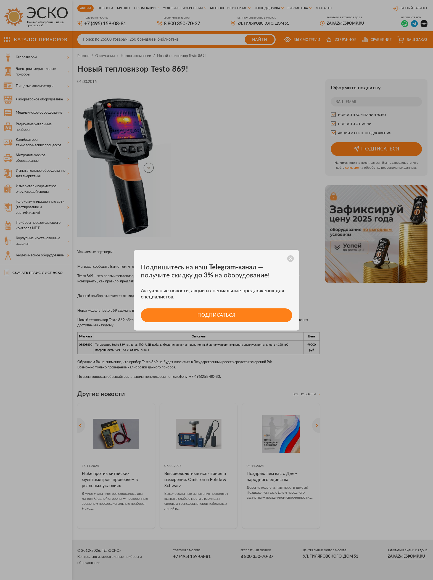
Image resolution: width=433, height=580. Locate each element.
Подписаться (216, 315)
